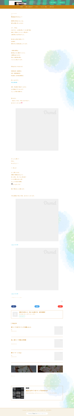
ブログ (36, 6)
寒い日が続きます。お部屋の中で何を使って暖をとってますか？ (23, 329)
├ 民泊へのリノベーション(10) (16, 297)
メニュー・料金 (44, 6)
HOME (21, 6)
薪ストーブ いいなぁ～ (16, 352)
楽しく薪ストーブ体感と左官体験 (18, 340)
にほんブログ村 (14, 244)
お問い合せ (52, 6)
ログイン (61, 2)
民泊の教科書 (14, 82)
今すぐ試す (53, 2)
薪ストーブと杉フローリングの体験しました (21, 327)
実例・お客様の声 (29, 6)
